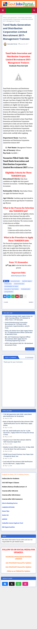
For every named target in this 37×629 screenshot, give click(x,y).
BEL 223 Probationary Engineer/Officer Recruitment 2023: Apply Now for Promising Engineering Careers (17, 338)
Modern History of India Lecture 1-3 (14, 487)
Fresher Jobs (8, 284)
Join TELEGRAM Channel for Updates (18, 563)
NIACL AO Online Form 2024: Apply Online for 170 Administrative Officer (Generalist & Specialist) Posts (19, 332)
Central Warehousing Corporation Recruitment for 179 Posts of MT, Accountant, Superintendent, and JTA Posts (17, 325)
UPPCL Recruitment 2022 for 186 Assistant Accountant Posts (19, 344)
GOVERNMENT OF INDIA (11, 286)
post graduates (12, 17)
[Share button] (25, 296)
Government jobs (19, 284)
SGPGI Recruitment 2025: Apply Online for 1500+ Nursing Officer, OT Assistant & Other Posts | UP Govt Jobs (19, 318)
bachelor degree (26, 281)
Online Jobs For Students (10, 478)
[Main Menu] (3, 10)
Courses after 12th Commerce (12, 499)
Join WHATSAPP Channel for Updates (18, 567)
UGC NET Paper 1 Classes (10, 483)
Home (5, 17)
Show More (29, 349)
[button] (34, 10)
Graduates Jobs (25, 289)
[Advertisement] (18, 609)
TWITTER (27, 557)
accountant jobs (15, 281)
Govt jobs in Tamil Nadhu (11, 289)
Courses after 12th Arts (10, 491)
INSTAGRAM (18, 557)
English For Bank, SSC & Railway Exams (15, 474)
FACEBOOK (9, 557)
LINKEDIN (18, 559)
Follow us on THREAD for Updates (18, 571)
